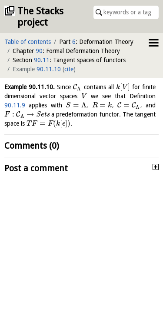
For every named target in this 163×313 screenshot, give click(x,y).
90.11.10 (49, 69)
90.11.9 (14, 105)
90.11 (42, 60)
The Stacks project (40, 17)
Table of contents (27, 41)
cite (68, 69)
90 (39, 50)
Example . (29, 86)
